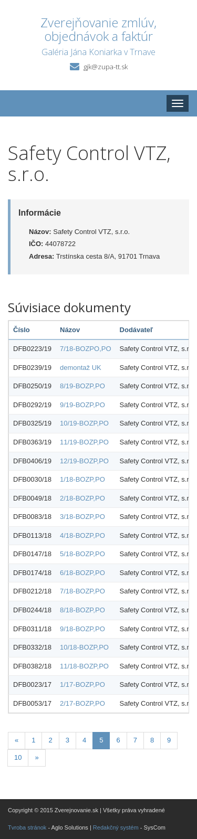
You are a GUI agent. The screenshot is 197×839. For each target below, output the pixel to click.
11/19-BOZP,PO (84, 442)
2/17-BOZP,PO (82, 703)
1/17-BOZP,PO (82, 684)
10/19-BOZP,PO (84, 423)
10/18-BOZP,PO (84, 647)
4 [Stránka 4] (84, 740)
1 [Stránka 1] (33, 740)
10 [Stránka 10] (18, 757)
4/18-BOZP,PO (82, 535)
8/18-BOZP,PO (82, 610)
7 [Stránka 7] (135, 740)
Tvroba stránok (27, 827)
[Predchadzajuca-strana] (16, 740)
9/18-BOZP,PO (82, 629)
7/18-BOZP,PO (82, 591)
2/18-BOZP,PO (82, 498)
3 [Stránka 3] (67, 740)
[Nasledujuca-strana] (36, 758)
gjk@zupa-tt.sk (106, 66)
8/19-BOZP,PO (82, 386)
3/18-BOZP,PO (82, 517)
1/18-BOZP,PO (82, 479)
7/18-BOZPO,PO (85, 349)
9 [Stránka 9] (169, 740)
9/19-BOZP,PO (82, 405)
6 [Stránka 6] (118, 740)
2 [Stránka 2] (50, 740)
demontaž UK (80, 367)
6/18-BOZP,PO (82, 573)
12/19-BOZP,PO (84, 461)
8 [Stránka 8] (152, 740)
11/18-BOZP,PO (84, 666)
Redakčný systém (116, 827)
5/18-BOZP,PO (82, 554)
